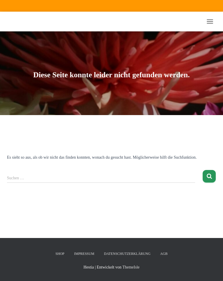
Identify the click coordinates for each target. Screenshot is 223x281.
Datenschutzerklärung (127, 254)
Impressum (84, 254)
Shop (59, 254)
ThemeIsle (130, 267)
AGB (164, 254)
